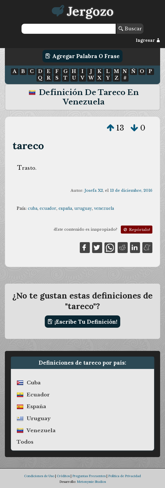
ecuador (48, 208)
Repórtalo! (136, 230)
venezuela (104, 208)
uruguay (83, 208)
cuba (32, 208)
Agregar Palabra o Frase (82, 56)
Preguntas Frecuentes (89, 476)
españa (65, 208)
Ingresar (148, 40)
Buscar (130, 28)
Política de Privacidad (124, 476)
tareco (28, 145)
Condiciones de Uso (39, 476)
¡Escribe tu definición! (82, 321)
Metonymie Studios (91, 482)
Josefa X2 (93, 190)
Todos (25, 442)
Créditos (63, 476)
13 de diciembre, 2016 (131, 190)
